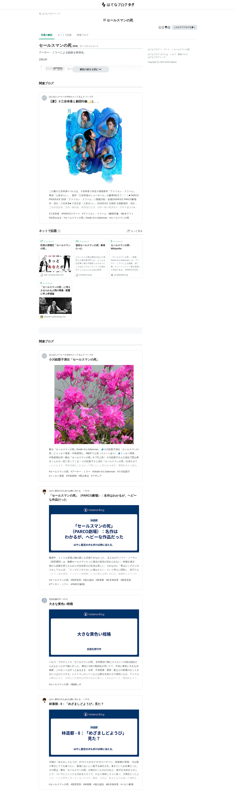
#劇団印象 (113, 213)
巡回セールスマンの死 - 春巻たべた (90, 247)
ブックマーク (47, 241)
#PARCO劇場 (78, 584)
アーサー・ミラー (49, 52)
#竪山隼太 (84, 476)
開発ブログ (183, 54)
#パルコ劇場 (127, 784)
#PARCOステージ (70, 213)
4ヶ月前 (89, 97)
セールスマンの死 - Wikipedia (121, 247)
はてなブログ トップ (49, 14)
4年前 (87, 491)
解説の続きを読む (91, 69)
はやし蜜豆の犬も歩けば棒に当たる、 (66, 491)
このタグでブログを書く (184, 27)
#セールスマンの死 (119, 217)
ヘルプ (173, 54)
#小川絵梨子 (123, 471)
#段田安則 (76, 580)
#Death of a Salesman (103, 471)
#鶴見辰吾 (126, 580)
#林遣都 (100, 580)
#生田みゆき (55, 217)
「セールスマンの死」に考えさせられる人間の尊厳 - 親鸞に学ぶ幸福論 (55, 290)
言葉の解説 (46, 35)
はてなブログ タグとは (158, 54)
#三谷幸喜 (54, 213)
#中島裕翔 (71, 476)
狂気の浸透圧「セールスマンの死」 (55, 247)
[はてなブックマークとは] (59, 231)
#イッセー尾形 (56, 476)
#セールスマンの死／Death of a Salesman (85, 217)
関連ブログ (82, 35)
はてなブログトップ (157, 57)
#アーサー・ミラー (80, 471)
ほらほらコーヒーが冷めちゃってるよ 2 (66, 97)
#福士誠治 (88, 580)
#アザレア (96, 476)
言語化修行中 (55, 599)
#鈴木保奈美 (112, 580)
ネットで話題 (65, 35)
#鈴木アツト (127, 213)
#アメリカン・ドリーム (94, 213)
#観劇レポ (76, 684)
